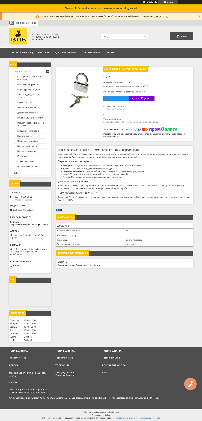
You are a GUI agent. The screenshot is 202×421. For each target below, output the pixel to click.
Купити (116, 98)
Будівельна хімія (25, 102)
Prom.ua (115, 412)
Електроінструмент (26, 161)
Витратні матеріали (26, 108)
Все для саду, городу (27, 146)
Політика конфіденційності (148, 418)
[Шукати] (145, 36)
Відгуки (110, 52)
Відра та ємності (25, 136)
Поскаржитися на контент (124, 418)
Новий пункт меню (17, 358)
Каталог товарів (21, 52)
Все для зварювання (27, 151)
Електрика (22, 156)
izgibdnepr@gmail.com (23, 210)
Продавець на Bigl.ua (101, 415)
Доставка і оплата (66, 52)
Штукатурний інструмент (29, 89)
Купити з (141, 98)
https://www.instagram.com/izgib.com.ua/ (29, 224)
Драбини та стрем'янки (28, 113)
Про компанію (91, 52)
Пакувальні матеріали (27, 141)
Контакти (43, 52)
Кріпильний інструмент (28, 131)
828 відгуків (152, 2)
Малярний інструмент (27, 84)
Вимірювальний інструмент (30, 118)
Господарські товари (27, 166)
